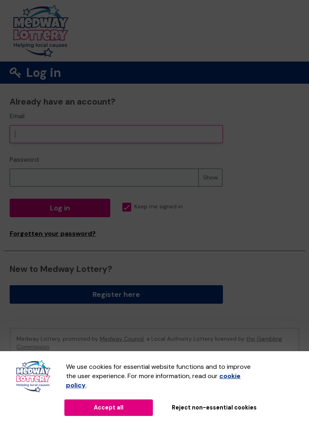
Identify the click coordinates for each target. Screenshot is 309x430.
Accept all (109, 407)
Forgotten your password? (53, 233)
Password (24, 159)
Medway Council (122, 338)
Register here (116, 294)
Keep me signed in (152, 206)
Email (17, 116)
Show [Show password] (210, 177)
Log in (60, 208)
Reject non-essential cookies (214, 407)
